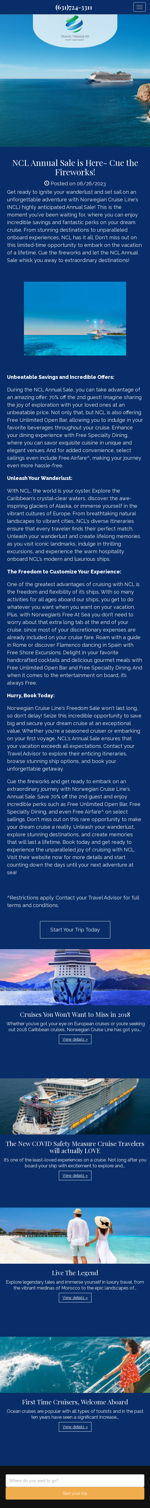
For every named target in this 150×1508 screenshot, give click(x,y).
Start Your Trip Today (75, 930)
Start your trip (75, 1493)
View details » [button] (75, 1039)
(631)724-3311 (73, 7)
